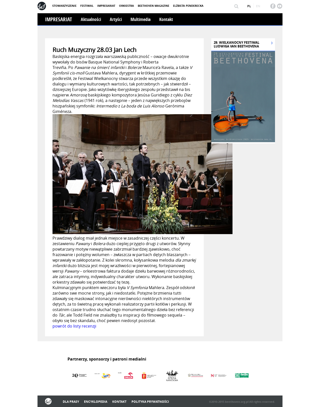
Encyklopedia (95, 402)
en (258, 6)
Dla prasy (71, 402)
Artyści (116, 19)
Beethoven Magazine (153, 5)
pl (249, 6)
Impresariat (106, 5)
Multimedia (140, 19)
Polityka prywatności (150, 402)
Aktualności (91, 19)
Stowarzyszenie (64, 5)
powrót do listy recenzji (74, 326)
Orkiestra (126, 5)
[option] (79, 376)
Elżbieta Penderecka (188, 5)
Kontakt (166, 19)
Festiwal (87, 5)
